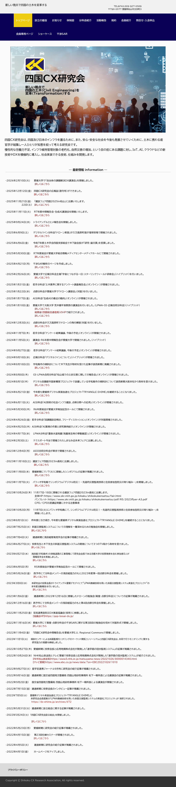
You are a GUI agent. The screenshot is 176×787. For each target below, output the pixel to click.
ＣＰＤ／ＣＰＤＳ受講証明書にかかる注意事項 (57, 503)
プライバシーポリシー (18, 770)
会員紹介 (126, 20)
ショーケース (45, 34)
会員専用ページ (24, 34)
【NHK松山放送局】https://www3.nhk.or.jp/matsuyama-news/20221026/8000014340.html (85, 659)
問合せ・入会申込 (145, 20)
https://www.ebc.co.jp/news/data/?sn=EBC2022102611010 (81, 662)
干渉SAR (62, 34)
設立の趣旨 (41, 20)
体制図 (70, 20)
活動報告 (101, 20)
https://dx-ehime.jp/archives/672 (51, 702)
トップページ (23, 20)
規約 (113, 20)
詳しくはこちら (42, 385)
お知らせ (57, 20)
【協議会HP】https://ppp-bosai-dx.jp (52, 616)
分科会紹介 (85, 20)
